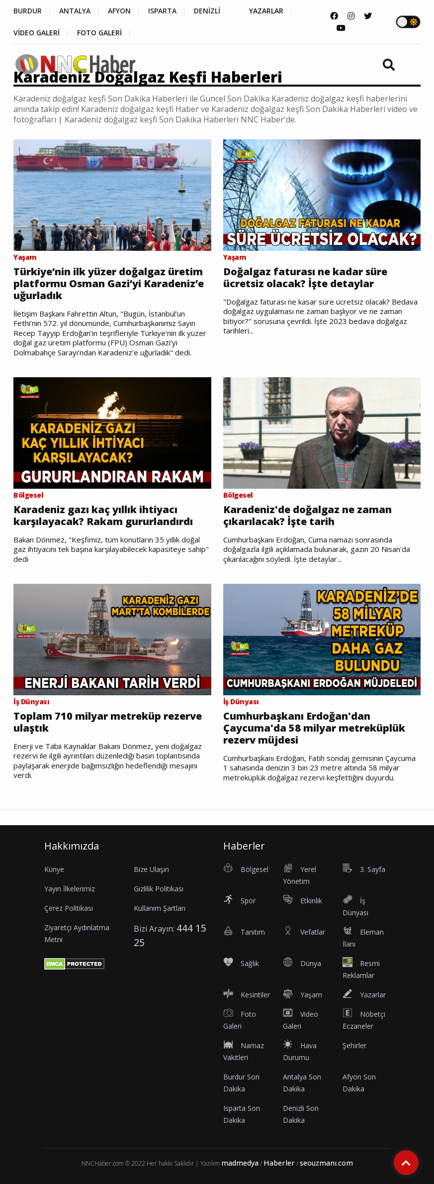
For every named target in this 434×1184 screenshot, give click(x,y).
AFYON (119, 10)
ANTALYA (74, 10)
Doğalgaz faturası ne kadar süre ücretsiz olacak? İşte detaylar (305, 278)
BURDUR (27, 10)
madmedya (240, 1163)
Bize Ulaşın (151, 869)
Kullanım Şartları (159, 908)
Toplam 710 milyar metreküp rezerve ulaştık (107, 722)
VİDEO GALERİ (36, 32)
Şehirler (354, 1045)
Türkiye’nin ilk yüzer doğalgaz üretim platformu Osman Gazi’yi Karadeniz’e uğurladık (108, 284)
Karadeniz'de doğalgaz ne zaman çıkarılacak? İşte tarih (307, 516)
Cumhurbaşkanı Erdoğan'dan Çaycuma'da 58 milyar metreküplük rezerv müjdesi (314, 728)
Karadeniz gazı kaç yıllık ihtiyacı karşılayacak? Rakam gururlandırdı (103, 516)
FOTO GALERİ (99, 32)
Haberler (279, 1163)
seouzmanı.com (326, 1163)
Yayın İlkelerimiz (69, 888)
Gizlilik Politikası (158, 888)
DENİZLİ (207, 10)
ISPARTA (162, 10)
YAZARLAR (266, 10)
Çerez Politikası (68, 908)
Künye (54, 869)
